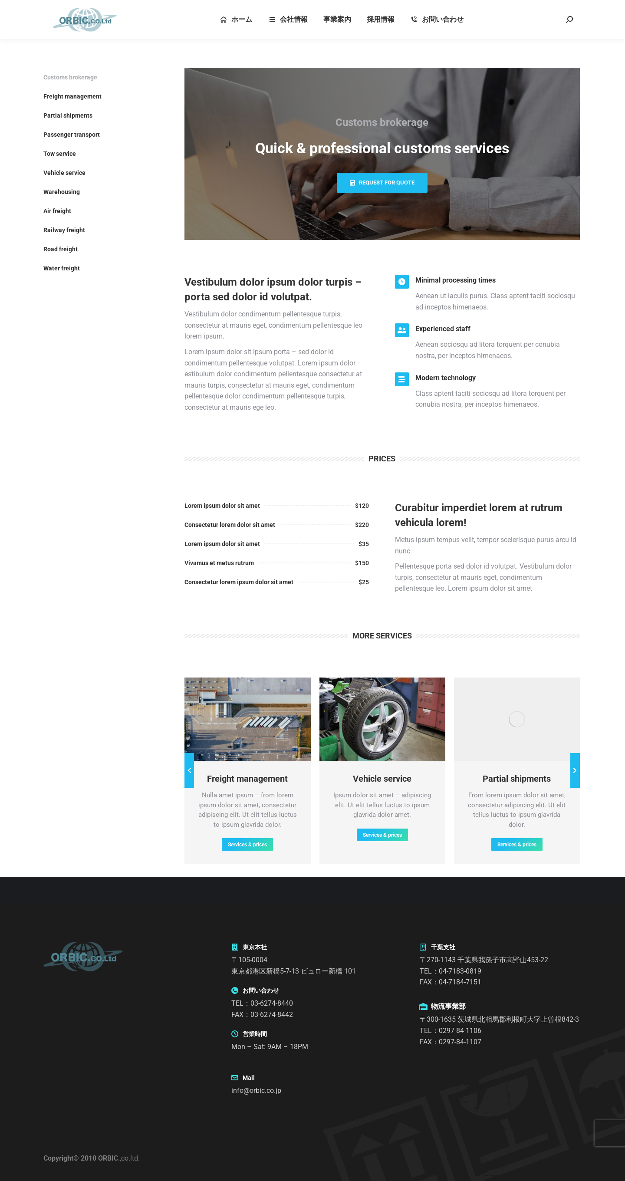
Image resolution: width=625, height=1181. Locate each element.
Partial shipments (67, 115)
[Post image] (247, 719)
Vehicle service (64, 172)
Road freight (60, 249)
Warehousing (61, 191)
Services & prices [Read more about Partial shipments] (516, 845)
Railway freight (64, 230)
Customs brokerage (70, 77)
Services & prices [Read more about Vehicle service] (382, 835)
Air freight (57, 210)
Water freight (61, 268)
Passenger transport (71, 134)
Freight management (72, 96)
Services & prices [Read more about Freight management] (247, 845)
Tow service (59, 153)
